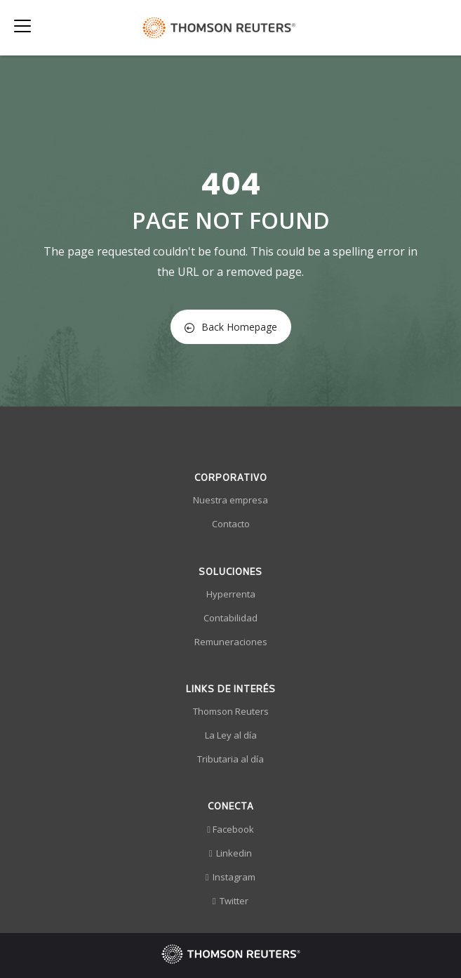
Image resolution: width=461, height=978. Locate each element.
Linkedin (231, 853)
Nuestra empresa (230, 500)
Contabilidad (230, 618)
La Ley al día (231, 735)
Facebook (230, 829)
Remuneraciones (230, 641)
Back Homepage (231, 326)
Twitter (231, 900)
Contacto (231, 523)
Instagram (231, 877)
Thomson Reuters (231, 711)
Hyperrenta (230, 594)
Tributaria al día (230, 759)
